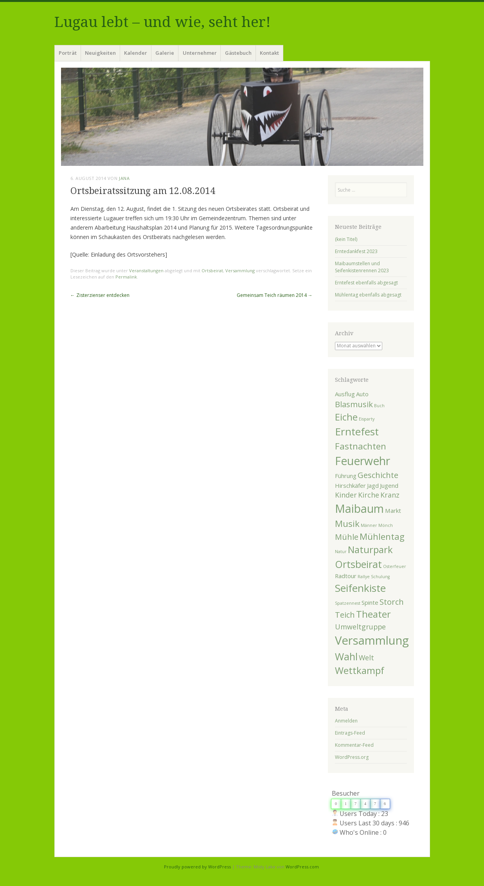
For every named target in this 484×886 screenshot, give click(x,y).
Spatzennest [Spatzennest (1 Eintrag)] (347, 603)
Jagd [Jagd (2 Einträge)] (373, 485)
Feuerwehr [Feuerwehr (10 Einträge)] (362, 460)
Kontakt (269, 52)
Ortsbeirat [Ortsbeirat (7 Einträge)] (358, 564)
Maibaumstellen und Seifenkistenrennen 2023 (362, 267)
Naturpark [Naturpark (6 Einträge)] (370, 549)
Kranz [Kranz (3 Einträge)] (389, 495)
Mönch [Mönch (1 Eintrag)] (385, 525)
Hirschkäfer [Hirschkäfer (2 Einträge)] (350, 485)
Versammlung (240, 270)
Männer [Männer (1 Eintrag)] (369, 525)
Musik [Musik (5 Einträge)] (347, 523)
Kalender (135, 52)
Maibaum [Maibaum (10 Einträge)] (359, 508)
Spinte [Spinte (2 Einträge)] (370, 602)
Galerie (164, 52)
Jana (124, 178)
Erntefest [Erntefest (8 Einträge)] (357, 431)
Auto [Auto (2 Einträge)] (362, 394)
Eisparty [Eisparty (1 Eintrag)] (366, 419)
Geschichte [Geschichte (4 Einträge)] (378, 474)
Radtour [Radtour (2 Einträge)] (345, 576)
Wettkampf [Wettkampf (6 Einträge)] (359, 670)
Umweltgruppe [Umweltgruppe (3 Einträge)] (360, 626)
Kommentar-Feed (354, 745)
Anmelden (346, 720)
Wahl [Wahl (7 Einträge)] (346, 656)
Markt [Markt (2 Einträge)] (393, 510)
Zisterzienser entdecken (100, 295)
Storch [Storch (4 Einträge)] (392, 601)
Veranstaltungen (146, 270)
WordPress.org (352, 757)
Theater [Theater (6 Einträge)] (373, 614)
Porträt (68, 52)
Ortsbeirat (212, 270)
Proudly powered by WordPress (197, 867)
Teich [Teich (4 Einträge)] (345, 614)
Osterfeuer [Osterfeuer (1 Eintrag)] (394, 566)
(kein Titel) (346, 239)
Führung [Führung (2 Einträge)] (345, 476)
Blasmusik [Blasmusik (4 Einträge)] (354, 404)
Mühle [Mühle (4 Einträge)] (346, 536)
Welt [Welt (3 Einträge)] (366, 657)
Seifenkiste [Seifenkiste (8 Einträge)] (360, 588)
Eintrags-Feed (350, 733)
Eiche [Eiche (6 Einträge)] (346, 417)
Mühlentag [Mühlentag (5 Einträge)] (382, 536)
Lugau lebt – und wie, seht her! (162, 22)
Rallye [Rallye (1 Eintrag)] (364, 576)
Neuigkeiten (100, 52)
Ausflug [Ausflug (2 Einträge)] (345, 394)
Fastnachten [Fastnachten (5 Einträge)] (360, 446)
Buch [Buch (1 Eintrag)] (379, 405)
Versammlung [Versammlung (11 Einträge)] (372, 640)
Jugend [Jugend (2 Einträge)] (389, 485)
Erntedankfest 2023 (356, 251)
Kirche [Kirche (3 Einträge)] (368, 495)
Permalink (126, 277)
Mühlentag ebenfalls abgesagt (368, 294)
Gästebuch (238, 52)
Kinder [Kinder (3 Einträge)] (346, 495)
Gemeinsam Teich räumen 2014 (275, 295)
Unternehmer (200, 52)
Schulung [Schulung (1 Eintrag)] (380, 576)
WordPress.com (302, 867)
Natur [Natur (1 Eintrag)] (341, 551)
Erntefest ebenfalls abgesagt (366, 282)
